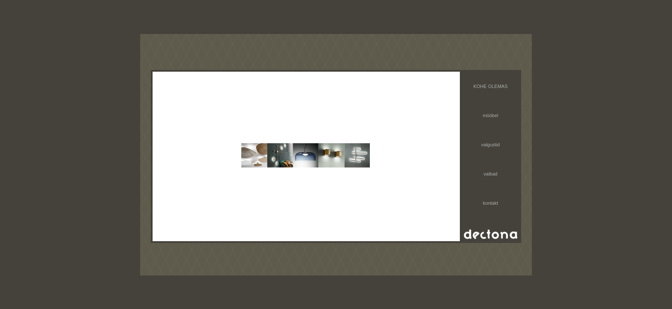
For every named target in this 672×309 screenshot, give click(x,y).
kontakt (490, 203)
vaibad (490, 173)
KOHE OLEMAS (490, 86)
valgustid (490, 144)
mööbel (490, 115)
